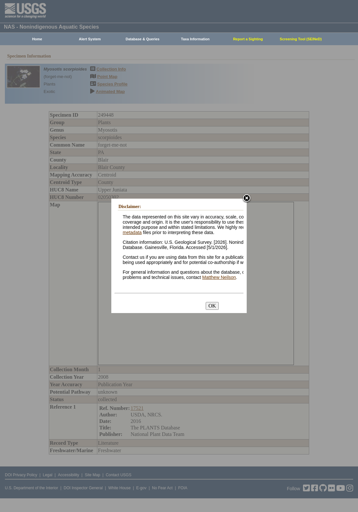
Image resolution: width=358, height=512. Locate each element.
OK (212, 306)
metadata (132, 232)
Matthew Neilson (219, 277)
